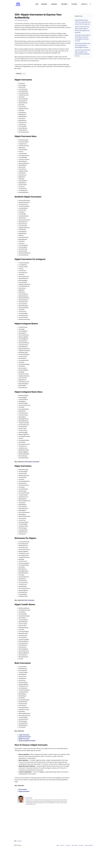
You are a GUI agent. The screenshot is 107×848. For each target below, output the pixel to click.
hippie (38, 778)
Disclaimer (81, 845)
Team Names (45, 4)
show (23, 73)
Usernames (19, 841)
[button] (90, 4)
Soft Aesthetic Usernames (31, 461)
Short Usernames (29, 600)
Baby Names (65, 4)
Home (36, 4)
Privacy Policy (75, 845)
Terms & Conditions (89, 845)
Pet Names (76, 4)
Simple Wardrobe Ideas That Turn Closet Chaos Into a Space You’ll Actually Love (82, 22)
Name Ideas (55, 4)
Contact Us (84, 4)
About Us (62, 845)
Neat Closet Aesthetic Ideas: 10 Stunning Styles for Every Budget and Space (82, 45)
